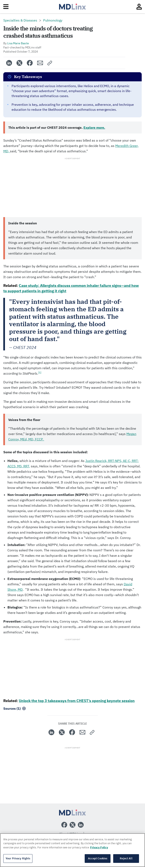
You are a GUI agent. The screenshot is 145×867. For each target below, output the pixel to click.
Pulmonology (52, 20)
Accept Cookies (97, 858)
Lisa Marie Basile (18, 43)
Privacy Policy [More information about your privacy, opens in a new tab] (99, 847)
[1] (39, 372)
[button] (49, 63)
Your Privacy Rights (18, 858)
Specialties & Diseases (20, 20)
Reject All (126, 858)
